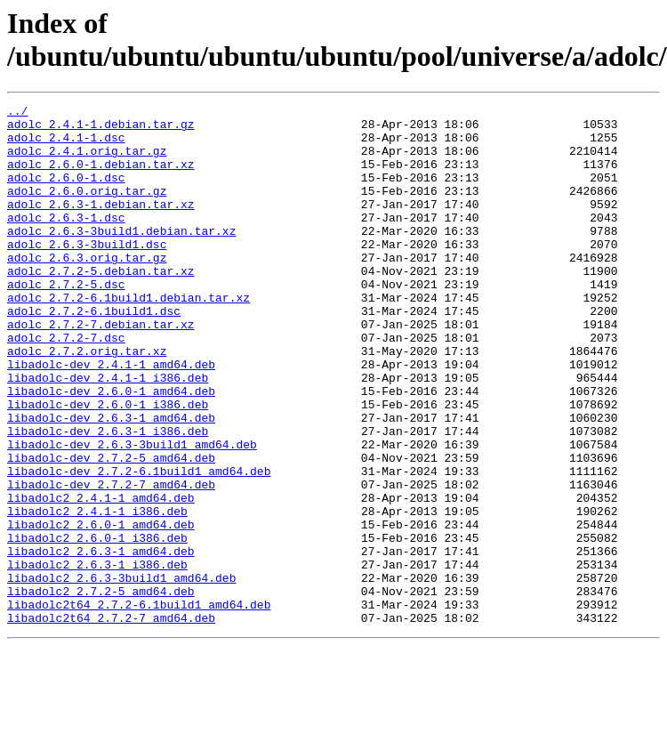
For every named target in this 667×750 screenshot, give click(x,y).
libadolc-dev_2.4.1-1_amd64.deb (111, 417)
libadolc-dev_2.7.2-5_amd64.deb (111, 529)
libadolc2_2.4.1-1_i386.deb (97, 593)
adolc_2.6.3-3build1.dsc (86, 273)
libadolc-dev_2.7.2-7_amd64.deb (111, 561)
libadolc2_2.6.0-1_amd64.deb (101, 609)
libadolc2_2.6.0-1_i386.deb (97, 625)
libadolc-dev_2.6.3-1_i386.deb (107, 497)
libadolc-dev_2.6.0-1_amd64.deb (111, 449)
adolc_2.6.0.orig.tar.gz (86, 209)
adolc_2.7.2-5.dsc (66, 321)
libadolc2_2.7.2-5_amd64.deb (101, 689)
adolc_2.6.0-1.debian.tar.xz (101, 177)
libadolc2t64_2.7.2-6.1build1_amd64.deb (138, 706)
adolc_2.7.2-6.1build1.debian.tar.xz (128, 337)
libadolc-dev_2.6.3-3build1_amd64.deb (132, 513)
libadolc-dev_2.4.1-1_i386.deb (107, 433)
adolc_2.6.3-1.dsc (66, 241)
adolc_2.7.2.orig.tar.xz (86, 401)
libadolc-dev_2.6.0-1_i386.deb (107, 465)
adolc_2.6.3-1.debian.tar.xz (101, 225)
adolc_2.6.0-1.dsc (66, 193)
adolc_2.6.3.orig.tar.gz (86, 289)
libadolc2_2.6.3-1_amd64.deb (101, 641)
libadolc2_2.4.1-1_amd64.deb (101, 577)
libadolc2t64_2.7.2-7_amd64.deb (111, 722)
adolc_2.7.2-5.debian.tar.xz (101, 305)
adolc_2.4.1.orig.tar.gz (86, 161)
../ (17, 113)
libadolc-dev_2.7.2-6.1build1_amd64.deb (138, 545)
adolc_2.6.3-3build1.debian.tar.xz (121, 257)
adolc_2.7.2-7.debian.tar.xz (101, 369)
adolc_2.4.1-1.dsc (66, 145)
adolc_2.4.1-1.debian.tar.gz (101, 129)
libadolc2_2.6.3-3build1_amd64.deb (121, 673)
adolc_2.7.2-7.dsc (66, 385)
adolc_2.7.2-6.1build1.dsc (94, 353)
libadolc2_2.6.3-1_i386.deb (97, 657)
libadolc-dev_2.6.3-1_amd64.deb (111, 481)
